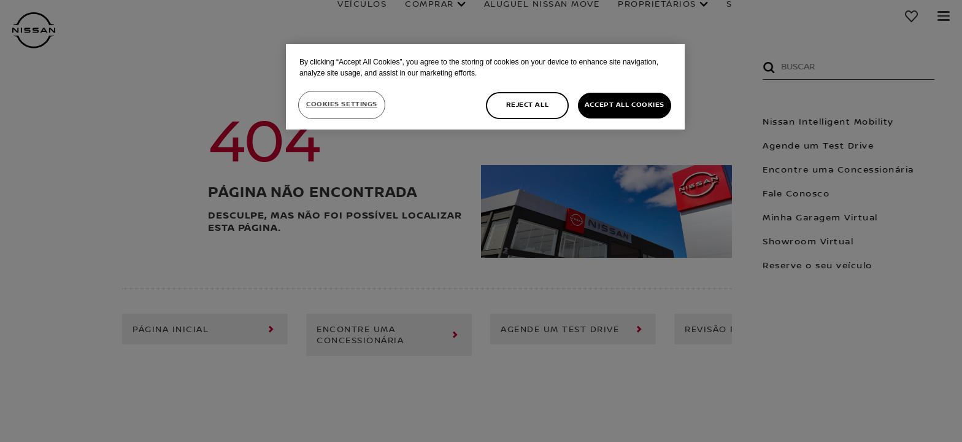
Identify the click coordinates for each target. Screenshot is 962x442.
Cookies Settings (341, 104)
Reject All (527, 105)
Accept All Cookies (624, 105)
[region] (485, 87)
